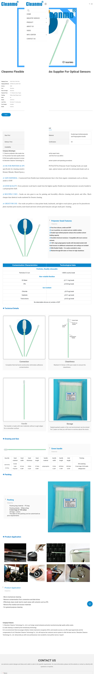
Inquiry (6, 114)
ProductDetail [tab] (47, 128)
